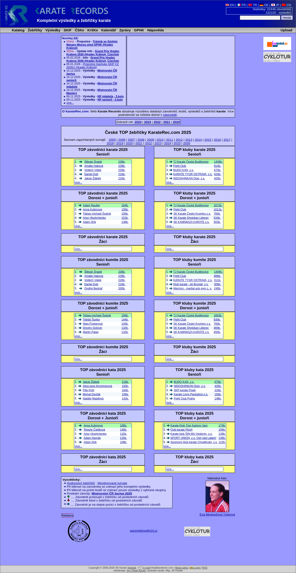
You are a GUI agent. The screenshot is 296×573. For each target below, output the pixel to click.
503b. (217, 222)
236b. (121, 161)
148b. (217, 398)
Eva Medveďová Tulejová (217, 514)
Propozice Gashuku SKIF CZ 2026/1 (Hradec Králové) (92, 66)
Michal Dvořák (92, 394)
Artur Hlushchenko (94, 217)
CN (286, 5)
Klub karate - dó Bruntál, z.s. (191, 284)
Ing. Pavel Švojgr (136, 570)
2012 (179, 139)
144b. (124, 319)
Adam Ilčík (89, 222)
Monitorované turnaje (112, 483)
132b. (124, 328)
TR (252, 5)
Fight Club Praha (184, 398)
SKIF (67, 30)
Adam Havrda (92, 438)
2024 (167, 143)
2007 (131, 139)
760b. (217, 213)
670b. (217, 170)
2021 (138, 143)
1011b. (218, 209)
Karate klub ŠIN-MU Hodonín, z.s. (191, 433)
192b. (125, 386)
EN (229, 5)
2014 (198, 139)
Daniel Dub (91, 174)
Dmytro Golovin (92, 328)
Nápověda (155, 30)
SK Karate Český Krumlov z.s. (192, 213)
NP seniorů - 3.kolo (110, 99)
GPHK (138, 30)
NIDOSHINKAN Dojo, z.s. (189, 178)
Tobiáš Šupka (91, 319)
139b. (222, 433)
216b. (217, 390)
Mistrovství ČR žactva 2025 (112, 493)
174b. (222, 425)
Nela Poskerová (92, 323)
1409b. (218, 161)
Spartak (132, 567)
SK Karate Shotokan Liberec (191, 217)
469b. (217, 328)
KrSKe (92, 30)
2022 (148, 143)
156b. (217, 394)
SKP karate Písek (185, 390)
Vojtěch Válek (92, 170)
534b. (217, 217)
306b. (217, 284)
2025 (177, 143)
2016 (217, 139)
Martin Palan (91, 332)
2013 (188, 139)
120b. (123, 438)
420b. (217, 178)
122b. (222, 442)
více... (70, 103)
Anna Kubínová (92, 209)
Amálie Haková (93, 166)
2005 (112, 139)
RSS (204, 567)
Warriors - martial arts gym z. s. (192, 288)
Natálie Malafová (93, 398)
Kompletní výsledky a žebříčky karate (74, 20)
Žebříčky (34, 30)
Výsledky (52, 30)
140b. (124, 323)
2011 (169, 139)
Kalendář (108, 30)
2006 (121, 139)
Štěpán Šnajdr (93, 161)
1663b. (218, 315)
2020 (129, 143)
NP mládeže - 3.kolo (110, 96)
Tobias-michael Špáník (97, 213)
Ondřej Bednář (93, 288)
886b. (217, 276)
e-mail (146, 567)
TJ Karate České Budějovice (191, 161)
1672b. (218, 205)
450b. (217, 332)
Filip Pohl (88, 390)
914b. (217, 166)
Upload (286, 30)
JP (275, 5)
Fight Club (179, 166)
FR (241, 5)
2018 (110, 143)
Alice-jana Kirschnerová (97, 386)
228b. (121, 166)
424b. (217, 174)
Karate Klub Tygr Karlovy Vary (189, 425)
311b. (217, 280)
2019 (119, 143)
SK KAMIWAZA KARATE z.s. (191, 222)
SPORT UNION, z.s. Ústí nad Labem (193, 438)
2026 (186, 143)
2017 (226, 139)
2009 (150, 139)
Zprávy (124, 30)
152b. (124, 217)
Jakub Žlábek (92, 178)
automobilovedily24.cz (143, 530)
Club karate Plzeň (181, 429)
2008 (140, 139)
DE (264, 5)
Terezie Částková (94, 429)
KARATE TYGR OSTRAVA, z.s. (192, 174)
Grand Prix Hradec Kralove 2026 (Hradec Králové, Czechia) (92, 53)
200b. (121, 288)
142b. (125, 398)
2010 (160, 139)
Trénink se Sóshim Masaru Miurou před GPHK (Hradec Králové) (91, 45)
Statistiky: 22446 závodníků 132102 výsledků (272, 10)
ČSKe (79, 30)
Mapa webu (181, 567)
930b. (217, 319)
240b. (217, 288)
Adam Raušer (91, 205)
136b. (222, 438)
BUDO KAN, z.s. (183, 170)
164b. (124, 205)
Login (195, 567)
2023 (157, 143)
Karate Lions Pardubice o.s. (191, 394)
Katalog (18, 30)
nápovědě (170, 115)
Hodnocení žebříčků (81, 483)
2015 (207, 139)
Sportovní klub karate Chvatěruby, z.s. (194, 442)
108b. (123, 442)
